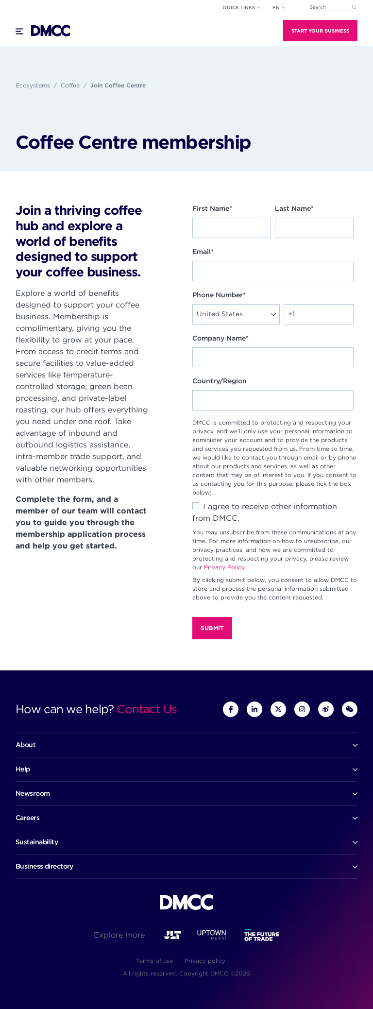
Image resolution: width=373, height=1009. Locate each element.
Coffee (70, 85)
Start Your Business (320, 31)
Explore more (119, 935)
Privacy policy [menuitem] (205, 960)
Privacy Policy (224, 567)
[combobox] (333, 7)
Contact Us (147, 709)
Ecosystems (33, 85)
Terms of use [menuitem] (154, 960)
